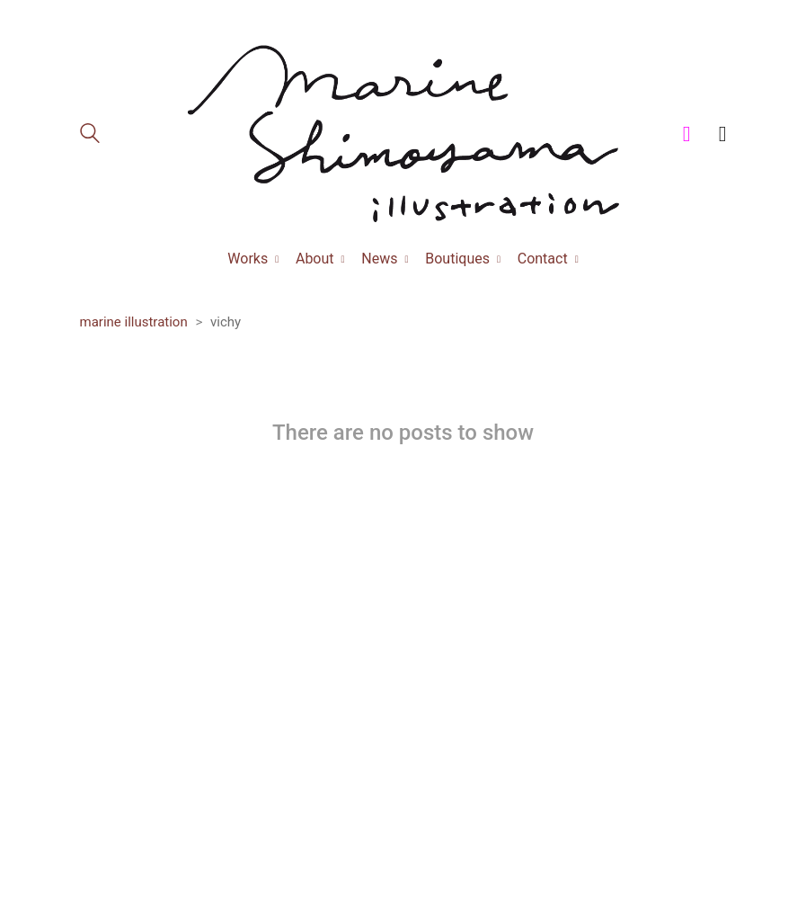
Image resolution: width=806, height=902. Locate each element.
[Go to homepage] (403, 133)
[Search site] (90, 135)
